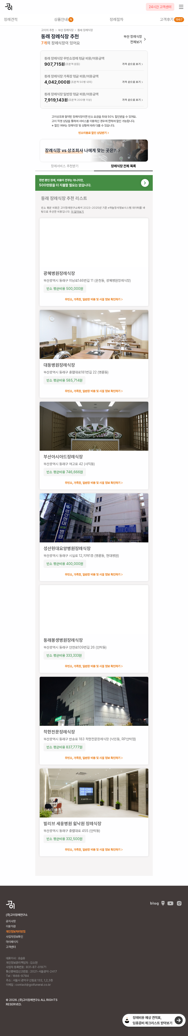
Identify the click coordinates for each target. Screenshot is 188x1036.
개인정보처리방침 (15, 931)
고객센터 (11, 947)
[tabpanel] (94, 525)
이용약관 (11, 926)
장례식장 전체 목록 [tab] (123, 166)
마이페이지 (12, 942)
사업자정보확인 (14, 936)
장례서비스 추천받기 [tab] (64, 166)
